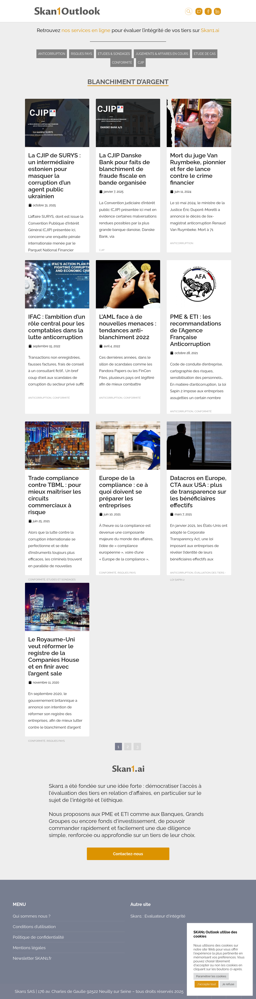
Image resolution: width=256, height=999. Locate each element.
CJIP (141, 62)
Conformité (122, 62)
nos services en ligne (86, 30)
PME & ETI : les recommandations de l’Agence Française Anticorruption (195, 330)
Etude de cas (205, 54)
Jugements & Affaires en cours (162, 54)
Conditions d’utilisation (34, 926)
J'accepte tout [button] (206, 984)
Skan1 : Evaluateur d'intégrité (157, 916)
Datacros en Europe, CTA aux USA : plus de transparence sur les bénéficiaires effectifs (198, 492)
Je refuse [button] (228, 984)
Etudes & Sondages (114, 54)
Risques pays (81, 54)
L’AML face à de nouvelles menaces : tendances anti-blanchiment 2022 (127, 326)
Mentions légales (29, 947)
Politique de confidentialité (38, 937)
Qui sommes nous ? (31, 916)
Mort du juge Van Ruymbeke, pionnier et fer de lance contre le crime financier (198, 169)
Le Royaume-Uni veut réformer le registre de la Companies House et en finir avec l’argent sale (53, 656)
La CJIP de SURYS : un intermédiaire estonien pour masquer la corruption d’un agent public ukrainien (54, 176)
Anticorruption (51, 54)
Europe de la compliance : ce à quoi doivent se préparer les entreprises (123, 492)
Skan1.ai (210, 30)
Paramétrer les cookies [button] (211, 976)
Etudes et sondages (61, 579)
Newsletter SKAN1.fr (32, 958)
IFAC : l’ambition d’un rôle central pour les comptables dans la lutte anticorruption (56, 326)
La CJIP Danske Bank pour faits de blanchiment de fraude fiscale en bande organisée (124, 169)
